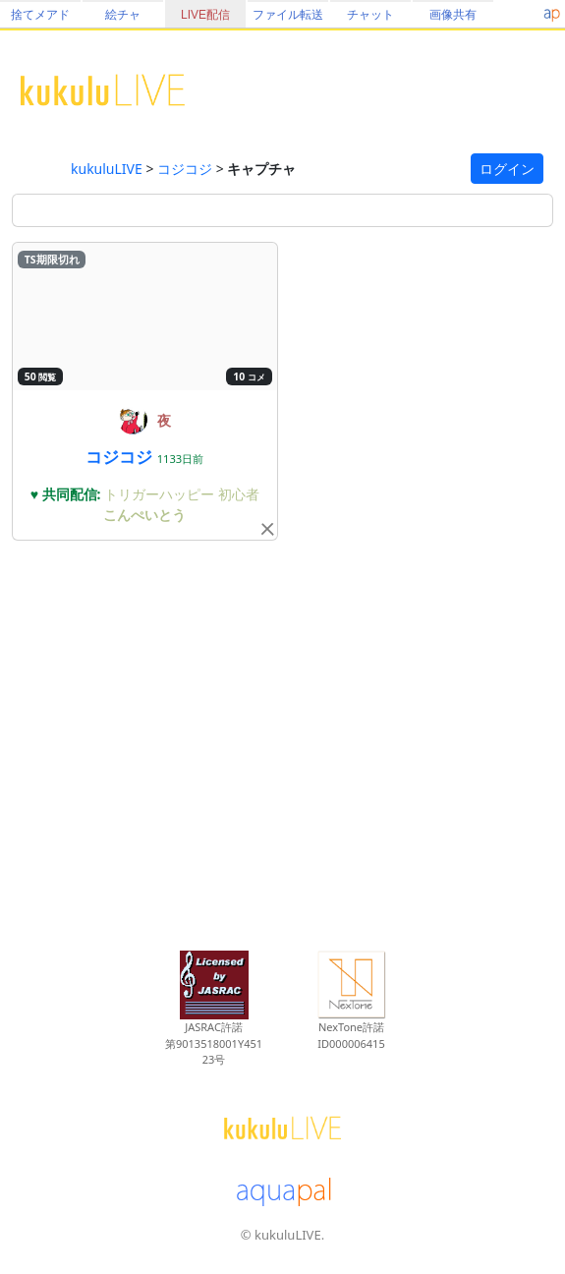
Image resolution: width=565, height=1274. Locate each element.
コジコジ (184, 168)
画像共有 (453, 15)
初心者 (238, 494)
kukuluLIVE (106, 168)
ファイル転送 (288, 15)
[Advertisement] (282, 742)
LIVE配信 (205, 15)
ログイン (507, 168)
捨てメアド (40, 15)
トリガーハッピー (161, 494)
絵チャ (123, 15)
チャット (370, 15)
